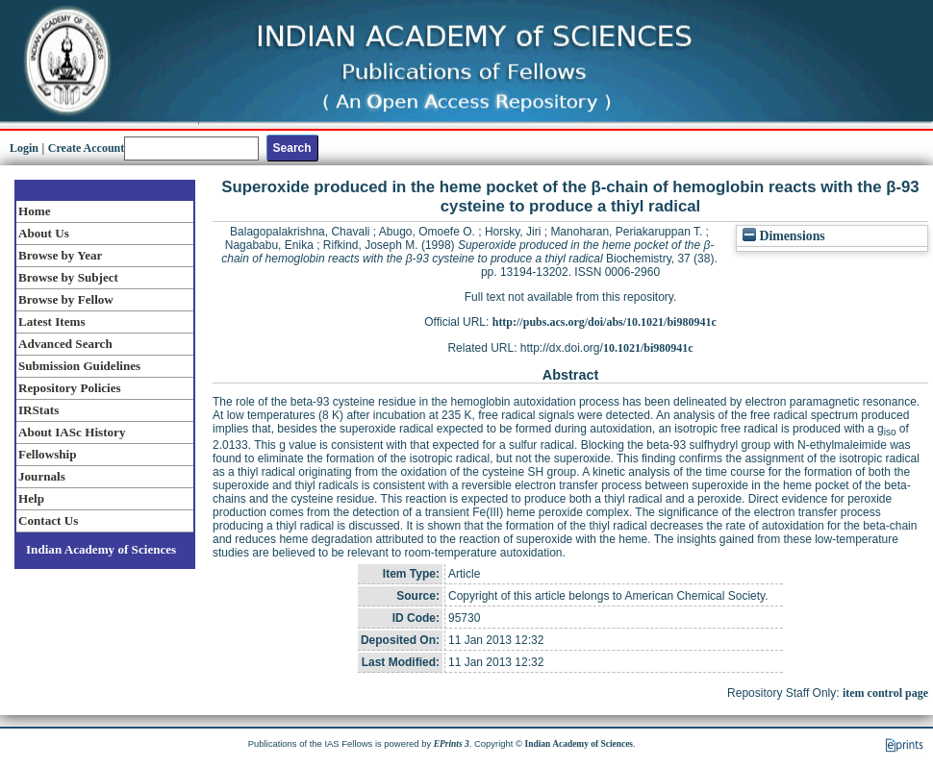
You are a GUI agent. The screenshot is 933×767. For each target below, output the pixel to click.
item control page (885, 693)
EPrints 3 (451, 744)
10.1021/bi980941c (648, 348)
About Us (43, 233)
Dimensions (784, 236)
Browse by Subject (68, 277)
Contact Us (48, 520)
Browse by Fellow (65, 299)
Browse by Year (60, 255)
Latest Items (52, 321)
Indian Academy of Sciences (101, 549)
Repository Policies (69, 388)
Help (31, 498)
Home (34, 211)
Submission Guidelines (79, 366)
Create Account (86, 148)
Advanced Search (65, 343)
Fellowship (47, 454)
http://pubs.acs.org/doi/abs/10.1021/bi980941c (604, 322)
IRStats (38, 410)
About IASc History (71, 432)
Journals (41, 476)
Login (24, 148)
